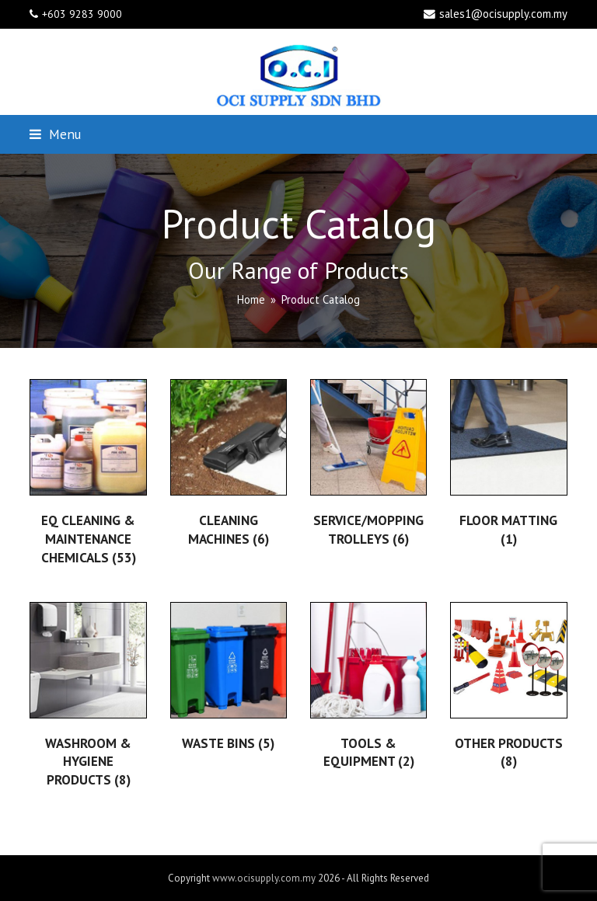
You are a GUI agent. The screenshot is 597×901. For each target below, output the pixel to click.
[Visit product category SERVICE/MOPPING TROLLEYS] (368, 465)
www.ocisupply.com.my (264, 878)
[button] (55, 134)
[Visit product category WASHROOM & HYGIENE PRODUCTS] (88, 697)
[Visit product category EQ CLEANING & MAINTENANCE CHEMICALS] (88, 474)
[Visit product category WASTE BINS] (228, 679)
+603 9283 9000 (82, 14)
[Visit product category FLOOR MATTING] (508, 465)
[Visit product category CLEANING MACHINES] (228, 465)
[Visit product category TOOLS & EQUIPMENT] (368, 688)
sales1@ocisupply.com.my (503, 13)
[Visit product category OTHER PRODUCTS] (508, 688)
